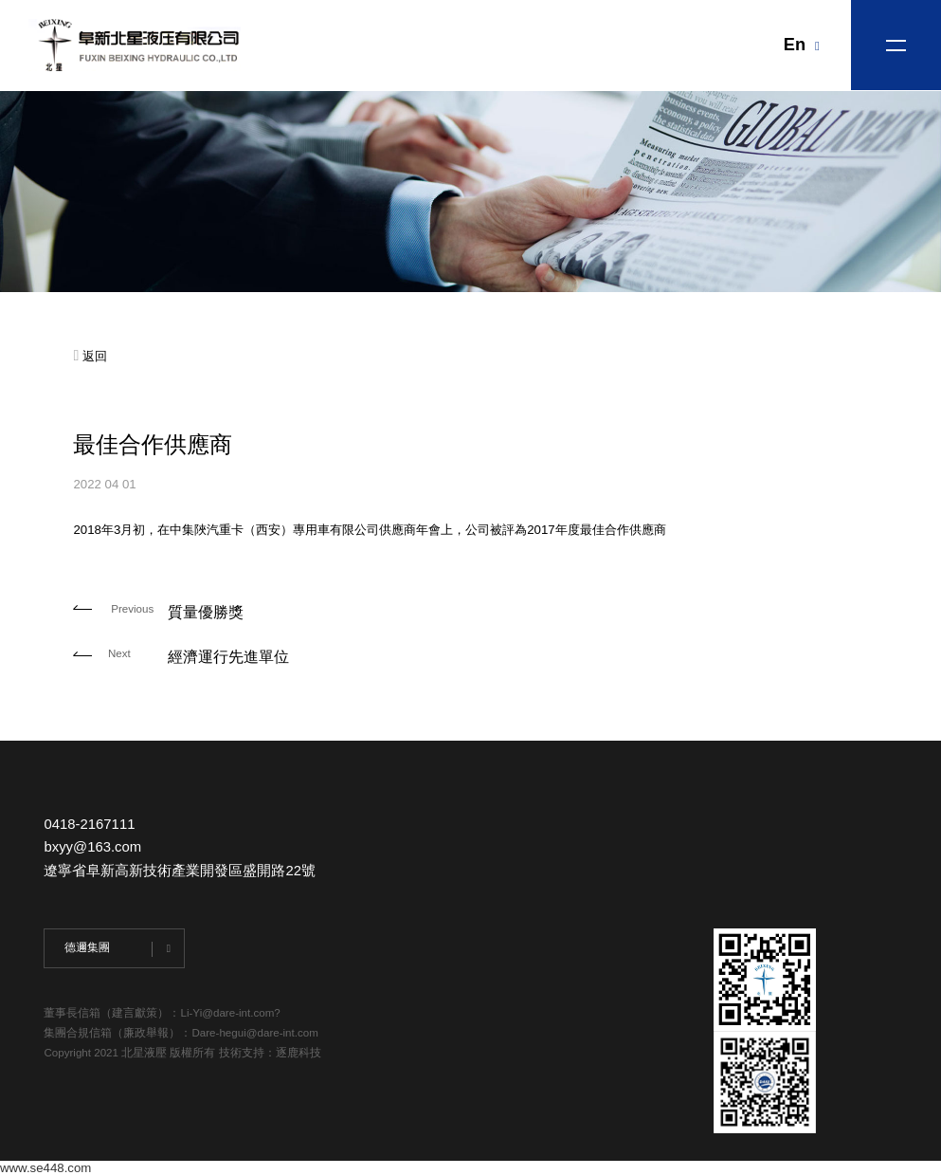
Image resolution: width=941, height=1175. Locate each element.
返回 (90, 356)
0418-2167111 (89, 824)
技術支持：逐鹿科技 (270, 1052)
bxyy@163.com (92, 846)
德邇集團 (87, 947)
